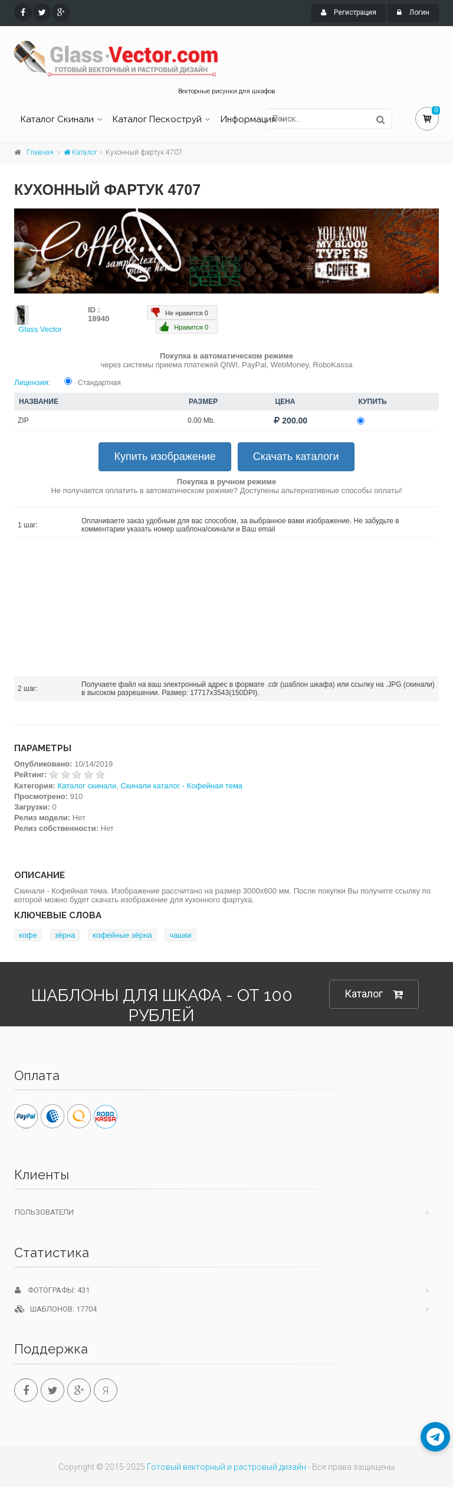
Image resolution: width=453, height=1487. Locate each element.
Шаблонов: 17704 (56, 1309)
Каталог (80, 152)
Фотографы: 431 (52, 1290)
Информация (248, 119)
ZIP (23, 420)
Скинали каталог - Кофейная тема (181, 785)
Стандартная (99, 383)
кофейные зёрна (122, 935)
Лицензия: (32, 382)
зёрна (65, 935)
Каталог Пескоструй (157, 119)
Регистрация (348, 12)
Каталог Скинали (57, 119)
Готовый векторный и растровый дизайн (226, 1467)
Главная (40, 152)
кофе (28, 935)
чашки (180, 935)
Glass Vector (40, 329)
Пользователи (44, 1212)
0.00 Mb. (201, 420)
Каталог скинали (87, 785)
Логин (413, 12)
